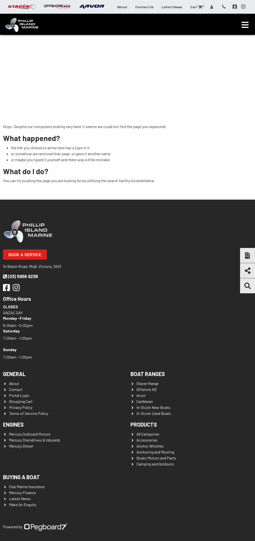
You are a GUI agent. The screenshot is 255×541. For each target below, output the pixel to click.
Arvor (141, 395)
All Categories (147, 434)
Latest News (172, 7)
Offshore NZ (146, 389)
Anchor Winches (150, 446)
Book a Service (24, 254)
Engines (13, 424)
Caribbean (144, 401)
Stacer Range (147, 383)
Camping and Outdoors (155, 464)
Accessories (146, 440)
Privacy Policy (20, 407)
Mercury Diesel (21, 446)
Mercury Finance (22, 492)
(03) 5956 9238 (20, 276)
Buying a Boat (21, 477)
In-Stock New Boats (153, 407)
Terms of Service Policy (28, 413)
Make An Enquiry (22, 504)
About (122, 7)
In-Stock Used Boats (153, 413)
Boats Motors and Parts (156, 458)
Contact (15, 389)
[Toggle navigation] (245, 25)
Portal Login (19, 395)
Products (143, 424)
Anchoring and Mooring (155, 452)
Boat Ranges (147, 374)
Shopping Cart (21, 401)
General (14, 374)
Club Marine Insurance (27, 486)
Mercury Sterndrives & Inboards (34, 440)
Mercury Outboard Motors (30, 434)
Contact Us (144, 7)
